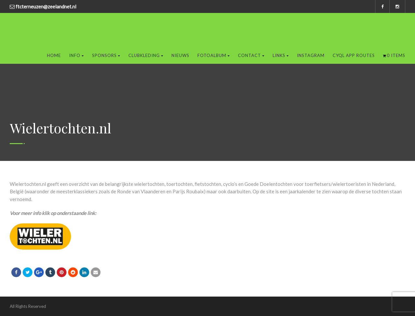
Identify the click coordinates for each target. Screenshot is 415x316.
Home (54, 55)
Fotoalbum (213, 55)
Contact (251, 55)
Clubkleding (145, 55)
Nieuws (180, 55)
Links (281, 55)
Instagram (311, 55)
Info (76, 55)
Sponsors (106, 55)
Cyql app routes (354, 55)
